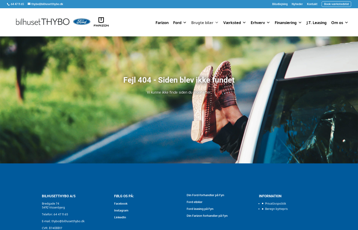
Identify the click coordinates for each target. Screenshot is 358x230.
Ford (180, 22)
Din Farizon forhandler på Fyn (207, 215)
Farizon (162, 22)
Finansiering (288, 22)
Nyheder (297, 4)
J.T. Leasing (317, 22)
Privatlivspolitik (275, 203)
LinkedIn (120, 217)
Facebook (120, 203)
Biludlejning (280, 4)
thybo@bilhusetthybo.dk (68, 221)
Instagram (121, 210)
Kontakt (312, 4)
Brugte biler (205, 22)
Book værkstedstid (336, 4)
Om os (339, 22)
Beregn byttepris (276, 209)
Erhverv (260, 22)
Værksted (234, 22)
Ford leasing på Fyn (200, 209)
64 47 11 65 (18, 4)
